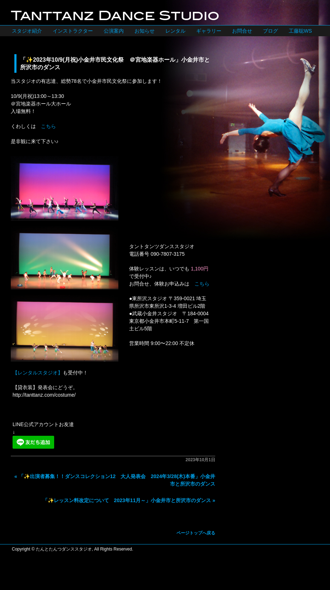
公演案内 (114, 31)
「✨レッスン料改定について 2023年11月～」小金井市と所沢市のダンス (127, 500)
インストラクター (73, 31)
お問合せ (242, 31)
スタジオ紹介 (27, 31)
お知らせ (145, 31)
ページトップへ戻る (195, 532)
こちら (48, 126)
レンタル (175, 31)
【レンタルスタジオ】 (38, 373)
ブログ (270, 31)
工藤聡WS (300, 31)
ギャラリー (208, 31)
